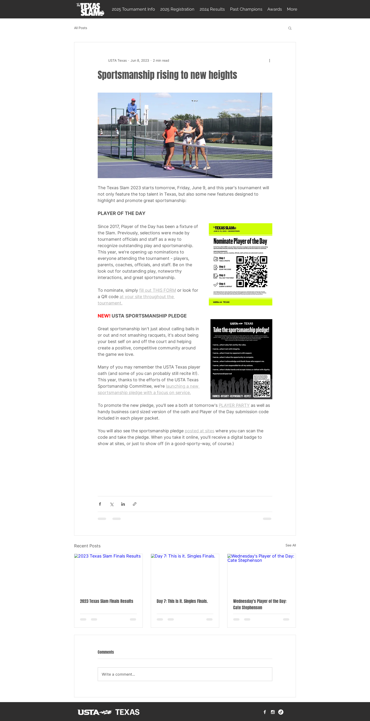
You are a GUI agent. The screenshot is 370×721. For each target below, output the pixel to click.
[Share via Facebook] (100, 504)
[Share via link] (134, 504)
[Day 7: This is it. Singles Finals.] (185, 573)
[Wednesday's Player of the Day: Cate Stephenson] (261, 573)
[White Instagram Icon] (272, 712)
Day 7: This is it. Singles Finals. (182, 601)
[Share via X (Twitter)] (111, 504)
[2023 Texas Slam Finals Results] (108, 573)
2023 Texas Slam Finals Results (106, 601)
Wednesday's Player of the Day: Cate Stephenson (259, 604)
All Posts (80, 28)
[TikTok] (280, 712)
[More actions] (269, 60)
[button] (290, 28)
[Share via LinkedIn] (123, 504)
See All (291, 545)
